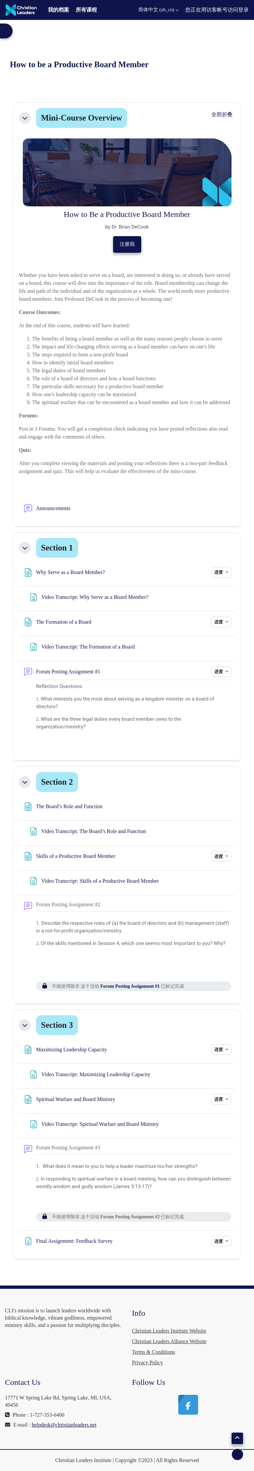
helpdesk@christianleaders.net (64, 1425)
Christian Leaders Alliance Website (169, 1341)
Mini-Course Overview (81, 117)
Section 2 (57, 781)
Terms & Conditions (153, 1352)
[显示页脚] (237, 1454)
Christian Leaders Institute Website (169, 1331)
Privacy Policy (147, 1362)
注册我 (127, 244)
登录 (243, 10)
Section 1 (57, 547)
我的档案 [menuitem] (58, 10)
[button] (154, 10)
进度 (219, 572)
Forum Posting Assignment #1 (130, 986)
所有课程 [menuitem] (86, 10)
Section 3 (57, 1025)
